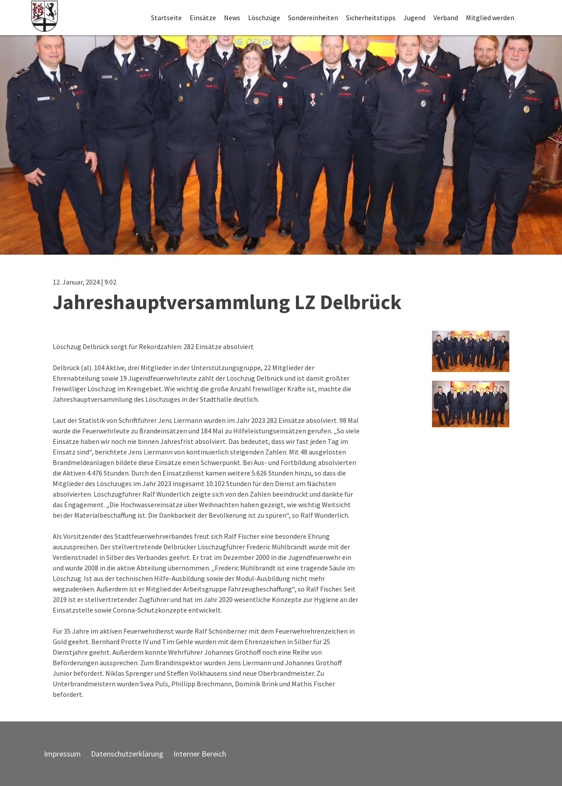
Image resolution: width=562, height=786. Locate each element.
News (232, 17)
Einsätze (203, 17)
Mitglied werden (490, 17)
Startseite (166, 17)
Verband (445, 17)
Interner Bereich (199, 754)
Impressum (62, 754)
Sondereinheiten (313, 17)
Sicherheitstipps (371, 17)
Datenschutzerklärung (127, 754)
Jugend (414, 17)
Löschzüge (264, 17)
